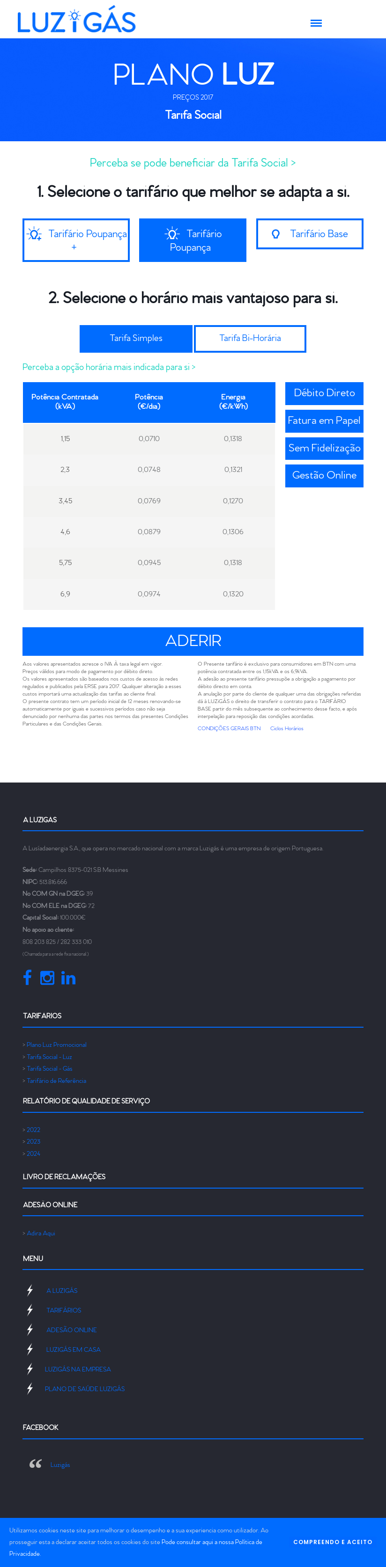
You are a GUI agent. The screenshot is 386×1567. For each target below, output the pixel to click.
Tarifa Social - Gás (50, 1069)
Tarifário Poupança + (87, 241)
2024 (33, 1154)
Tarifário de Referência (56, 1081)
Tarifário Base (319, 234)
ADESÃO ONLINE (71, 1331)
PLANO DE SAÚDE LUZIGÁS (85, 1389)
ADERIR (193, 641)
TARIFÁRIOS (63, 1311)
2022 (33, 1130)
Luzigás (60, 1465)
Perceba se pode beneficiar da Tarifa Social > (193, 163)
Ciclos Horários (287, 728)
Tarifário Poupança (196, 241)
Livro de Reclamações (64, 1177)
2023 (33, 1142)
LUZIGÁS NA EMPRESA (78, 1370)
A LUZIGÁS (61, 1291)
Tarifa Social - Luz (49, 1057)
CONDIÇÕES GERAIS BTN (229, 728)
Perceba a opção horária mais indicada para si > (109, 367)
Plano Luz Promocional (57, 1045)
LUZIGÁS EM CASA (73, 1350)
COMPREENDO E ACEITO (332, 1542)
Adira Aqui (41, 1234)
